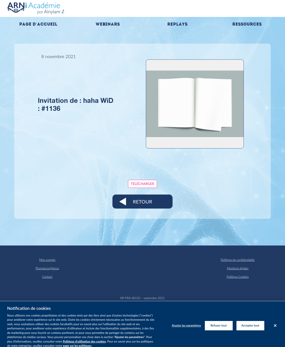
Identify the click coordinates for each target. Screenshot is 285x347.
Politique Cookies (238, 276)
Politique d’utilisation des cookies (84, 343)
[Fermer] (275, 327)
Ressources (247, 24)
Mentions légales (237, 268)
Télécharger (142, 184)
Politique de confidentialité (237, 260)
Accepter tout (250, 327)
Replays (177, 24)
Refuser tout (219, 327)
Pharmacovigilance (47, 268)
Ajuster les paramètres (186, 327)
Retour (142, 202)
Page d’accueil (38, 24)
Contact (47, 276)
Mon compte (47, 260)
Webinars (108, 24)
